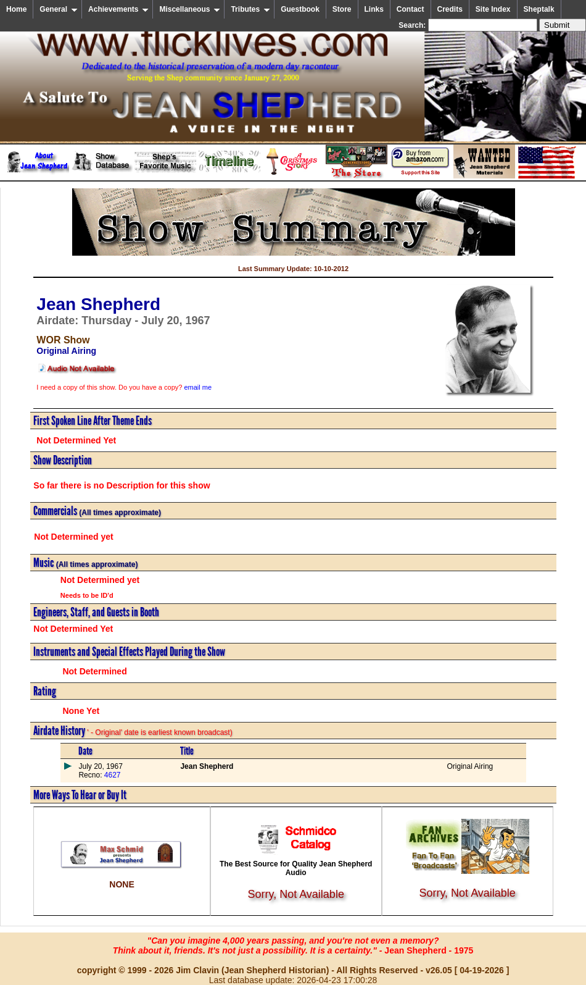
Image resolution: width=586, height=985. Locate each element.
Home (16, 9)
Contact (410, 9)
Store (342, 9)
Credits (450, 9)
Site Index (493, 9)
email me (198, 387)
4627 (111, 775)
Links (374, 9)
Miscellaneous (189, 9)
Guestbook (300, 9)
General (58, 9)
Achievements (118, 9)
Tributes (250, 9)
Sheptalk (539, 9)
